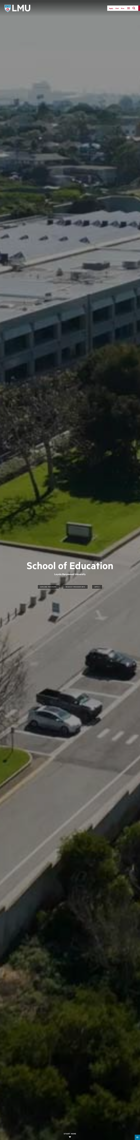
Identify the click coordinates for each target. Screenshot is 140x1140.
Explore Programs (48, 587)
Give (122, 8)
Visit (117, 8)
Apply (111, 8)
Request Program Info (75, 587)
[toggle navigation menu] (128, 8)
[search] (133, 8)
